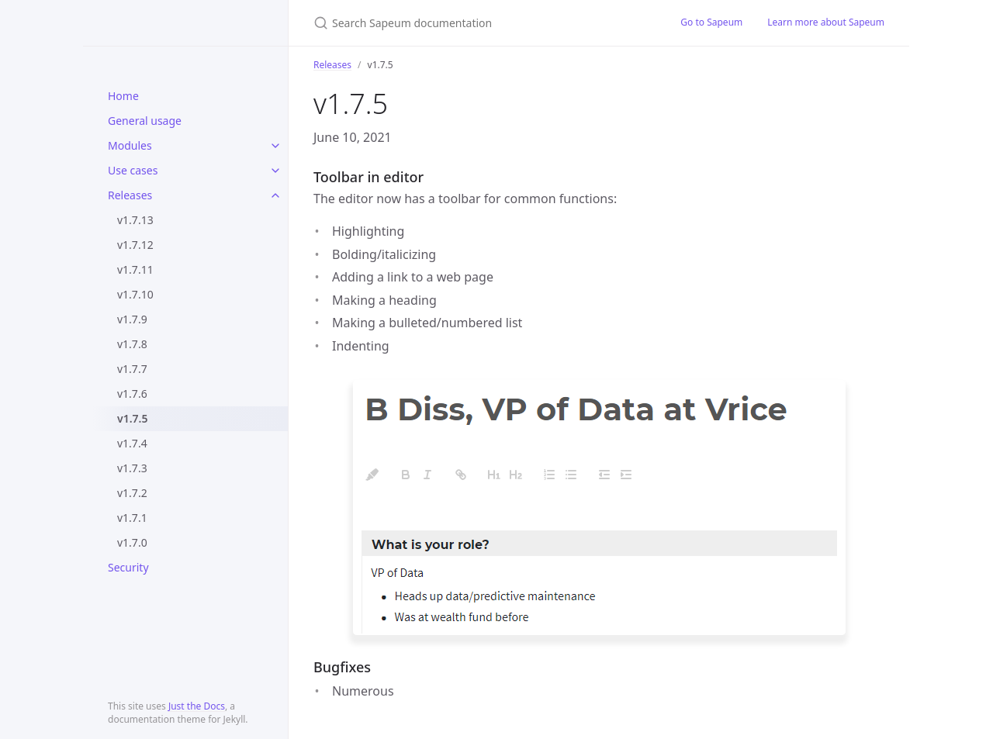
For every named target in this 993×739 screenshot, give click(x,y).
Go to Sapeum (711, 22)
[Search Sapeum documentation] (478, 23)
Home (123, 95)
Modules (130, 145)
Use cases (132, 170)
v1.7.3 (132, 468)
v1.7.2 (132, 492)
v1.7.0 (132, 542)
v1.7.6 (132, 393)
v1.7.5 (132, 418)
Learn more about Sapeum (825, 22)
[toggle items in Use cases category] (275, 170)
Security (128, 567)
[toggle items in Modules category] (275, 145)
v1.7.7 (132, 368)
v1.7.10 (135, 294)
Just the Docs (196, 706)
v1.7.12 (135, 244)
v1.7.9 (132, 319)
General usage (145, 120)
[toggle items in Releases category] (275, 195)
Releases (130, 195)
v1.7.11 (135, 269)
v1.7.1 (132, 517)
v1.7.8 (132, 344)
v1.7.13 (135, 219)
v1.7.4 (132, 443)
